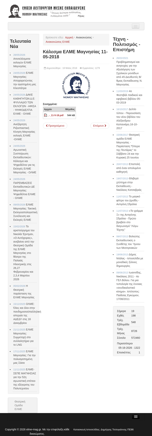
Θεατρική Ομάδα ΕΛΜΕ (20, 405)
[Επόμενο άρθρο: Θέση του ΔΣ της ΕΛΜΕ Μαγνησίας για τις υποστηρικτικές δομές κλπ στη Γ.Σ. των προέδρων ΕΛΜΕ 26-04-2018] (99, 126)
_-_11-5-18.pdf (56, 115)
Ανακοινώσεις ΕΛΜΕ (58, 41)
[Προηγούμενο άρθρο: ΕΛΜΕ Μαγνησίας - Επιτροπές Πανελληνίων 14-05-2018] (55, 126)
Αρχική (69, 37)
